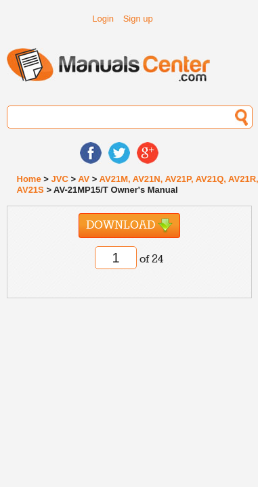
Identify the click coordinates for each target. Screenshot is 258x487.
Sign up (138, 19)
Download (129, 225)
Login (103, 19)
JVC (59, 179)
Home (29, 179)
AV (83, 179)
